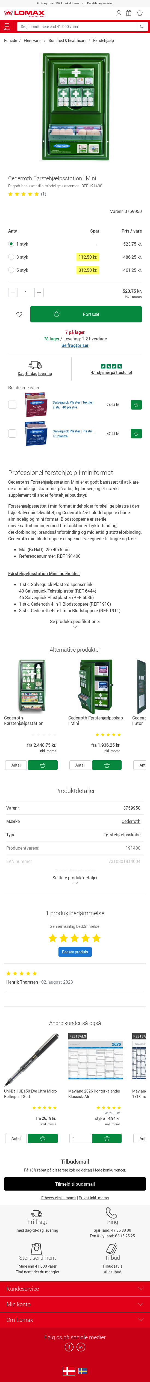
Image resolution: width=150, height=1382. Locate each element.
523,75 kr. (132, 244)
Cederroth (131, 821)
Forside (10, 40)
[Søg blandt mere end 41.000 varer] (77, 26)
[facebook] (69, 1348)
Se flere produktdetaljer (75, 880)
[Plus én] (12, 292)
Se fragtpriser (75, 345)
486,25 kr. (132, 257)
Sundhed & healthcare (67, 40)
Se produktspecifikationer (75, 623)
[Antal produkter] (26, 292)
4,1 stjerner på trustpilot (111, 372)
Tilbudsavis (112, 1266)
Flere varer (33, 40)
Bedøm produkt (75, 951)
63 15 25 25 (125, 1235)
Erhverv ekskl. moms (58, 1197)
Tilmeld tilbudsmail (75, 1184)
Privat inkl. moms (94, 1197)
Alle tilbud (112, 1271)
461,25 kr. (132, 270)
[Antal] (80, 1138)
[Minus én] (39, 292)
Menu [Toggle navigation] (7, 26)
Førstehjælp (103, 40)
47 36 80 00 (121, 1230)
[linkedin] (79, 1348)
